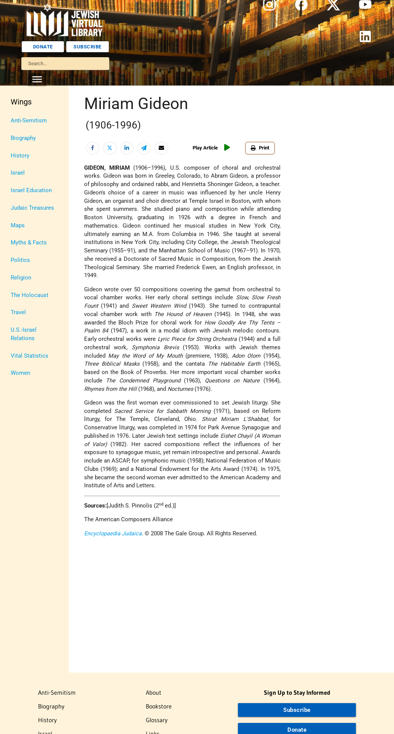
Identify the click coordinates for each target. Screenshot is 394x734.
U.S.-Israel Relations (24, 334)
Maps (18, 225)
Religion (21, 278)
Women (20, 373)
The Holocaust (29, 295)
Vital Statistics (29, 356)
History (20, 156)
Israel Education (31, 190)
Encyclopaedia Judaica (113, 533)
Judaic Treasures (32, 208)
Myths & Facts (29, 242)
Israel (18, 173)
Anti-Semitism (29, 120)
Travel (18, 312)
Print (260, 148)
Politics (20, 260)
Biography (23, 138)
